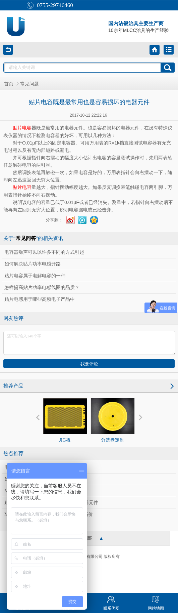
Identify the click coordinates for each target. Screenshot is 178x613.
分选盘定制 (113, 420)
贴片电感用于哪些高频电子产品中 (39, 299)
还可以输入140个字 (89, 343)
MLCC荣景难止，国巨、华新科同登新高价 (48, 514)
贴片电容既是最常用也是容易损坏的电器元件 (51, 502)
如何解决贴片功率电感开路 (32, 264)
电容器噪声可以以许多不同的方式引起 (44, 252)
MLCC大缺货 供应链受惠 (30, 490)
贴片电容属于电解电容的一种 (34, 275)
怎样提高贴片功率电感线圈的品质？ (41, 287)
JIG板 (65, 420)
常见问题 (29, 83)
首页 (8, 83)
